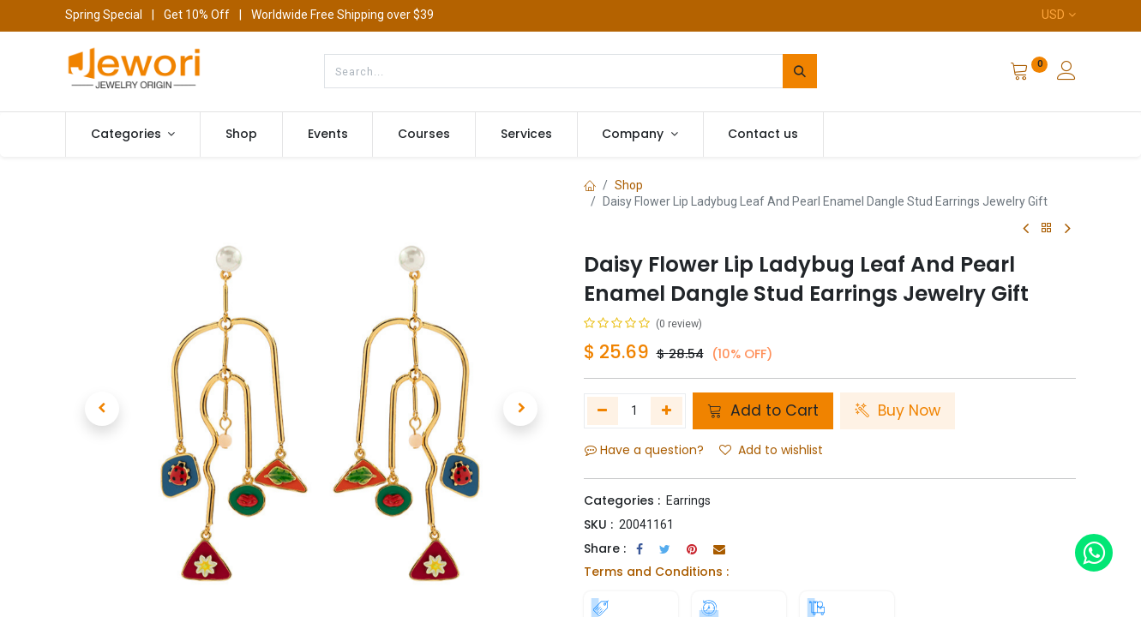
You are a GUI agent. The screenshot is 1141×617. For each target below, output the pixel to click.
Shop (629, 185)
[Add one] (666, 410)
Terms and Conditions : (656, 571)
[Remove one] (603, 410)
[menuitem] (241, 134)
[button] (102, 409)
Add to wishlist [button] (771, 449)
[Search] (800, 71)
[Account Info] (1066, 73)
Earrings (688, 500)
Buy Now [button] (897, 410)
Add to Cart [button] (763, 410)
